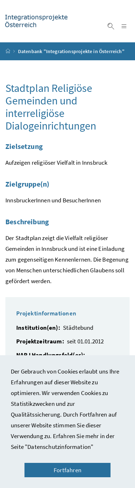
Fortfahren (67, 470)
